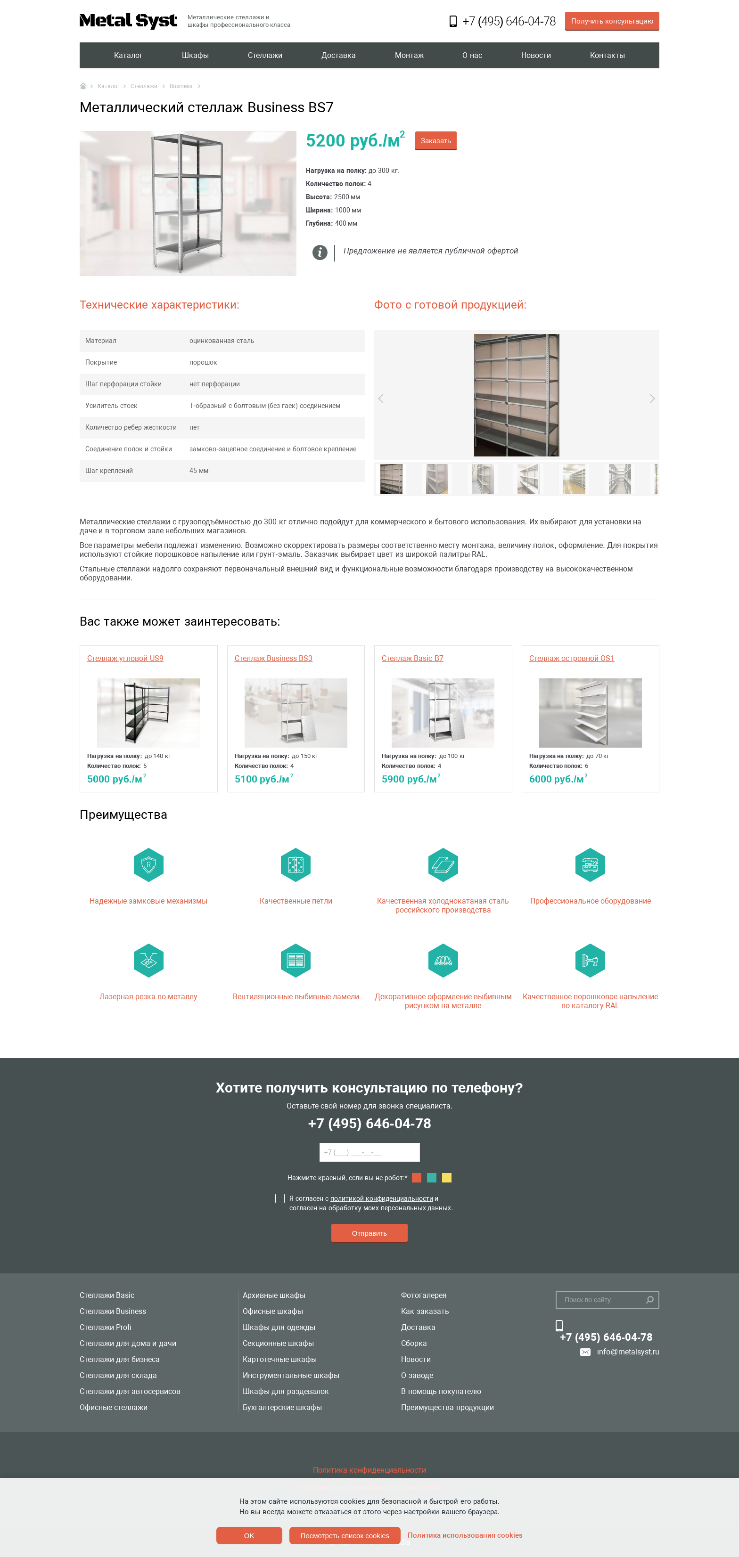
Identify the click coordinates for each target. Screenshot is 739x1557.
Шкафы (195, 55)
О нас (472, 55)
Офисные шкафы (273, 1311)
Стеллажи (265, 55)
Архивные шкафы (274, 1295)
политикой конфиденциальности (381, 1198)
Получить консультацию (612, 21)
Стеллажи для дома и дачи (128, 1343)
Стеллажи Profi (105, 1327)
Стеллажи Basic (107, 1295)
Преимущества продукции (447, 1407)
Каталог (128, 55)
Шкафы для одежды (279, 1327)
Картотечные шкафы (280, 1359)
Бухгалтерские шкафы (282, 1407)
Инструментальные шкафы (291, 1375)
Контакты (607, 55)
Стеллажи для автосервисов (130, 1391)
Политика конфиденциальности (369, 1470)
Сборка (414, 1343)
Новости (536, 55)
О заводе (417, 1375)
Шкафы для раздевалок (286, 1391)
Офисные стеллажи (114, 1407)
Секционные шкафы (278, 1343)
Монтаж (409, 55)
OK (249, 1536)
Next (650, 398)
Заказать (436, 141)
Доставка (338, 55)
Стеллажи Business (113, 1311)
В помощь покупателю (441, 1391)
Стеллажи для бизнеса (120, 1359)
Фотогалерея (424, 1295)
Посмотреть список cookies (345, 1536)
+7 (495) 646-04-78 (369, 1123)
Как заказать (425, 1311)
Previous (382, 398)
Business (182, 86)
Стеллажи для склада (118, 1375)
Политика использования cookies (465, 1535)
